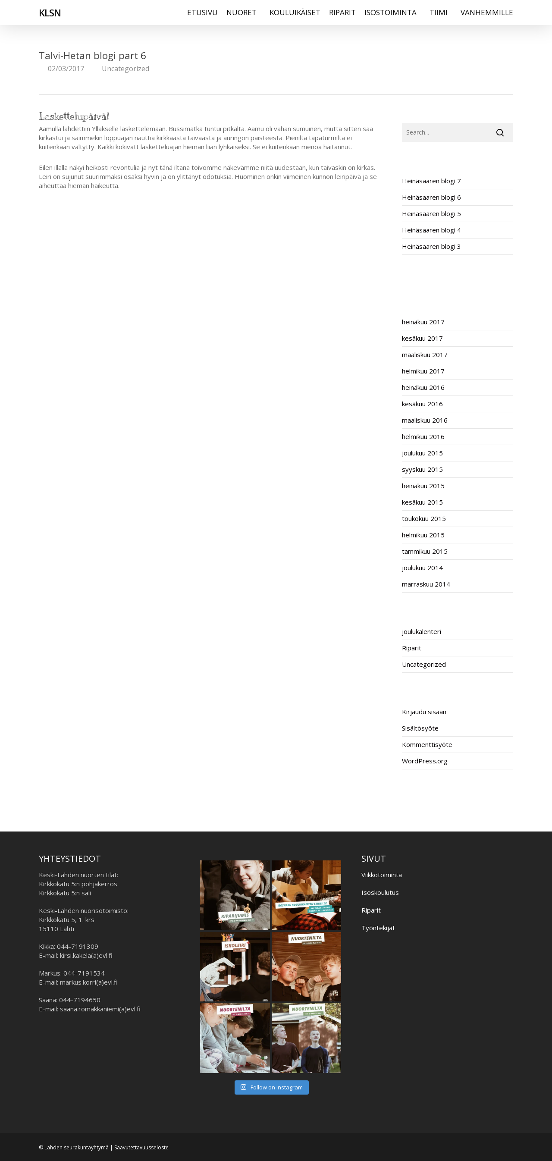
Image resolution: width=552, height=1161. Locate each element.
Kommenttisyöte (427, 744)
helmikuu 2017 (423, 371)
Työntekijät (378, 927)
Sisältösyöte (420, 728)
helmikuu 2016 (423, 436)
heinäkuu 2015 (423, 485)
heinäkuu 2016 (423, 387)
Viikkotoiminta (381, 874)
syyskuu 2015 (422, 469)
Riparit (411, 647)
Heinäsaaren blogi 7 (431, 180)
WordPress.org (425, 760)
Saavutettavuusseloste (141, 1147)
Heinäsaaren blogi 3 (431, 246)
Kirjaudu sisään (424, 711)
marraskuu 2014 (426, 584)
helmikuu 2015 (423, 534)
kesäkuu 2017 (422, 338)
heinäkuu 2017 (423, 321)
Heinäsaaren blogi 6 (431, 197)
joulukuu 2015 (422, 453)
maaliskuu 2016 (425, 420)
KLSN (50, 17)
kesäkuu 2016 (422, 403)
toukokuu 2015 (424, 518)
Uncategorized (125, 68)
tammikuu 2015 (425, 551)
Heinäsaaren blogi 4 (431, 230)
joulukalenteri (421, 631)
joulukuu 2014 (422, 567)
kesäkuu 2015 (422, 502)
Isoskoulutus (380, 892)
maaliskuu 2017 (425, 354)
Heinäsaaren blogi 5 (431, 213)
